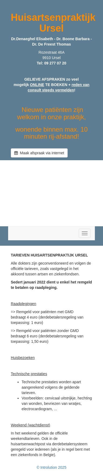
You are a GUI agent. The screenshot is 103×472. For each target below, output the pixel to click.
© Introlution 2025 (52, 467)
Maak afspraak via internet (39, 153)
